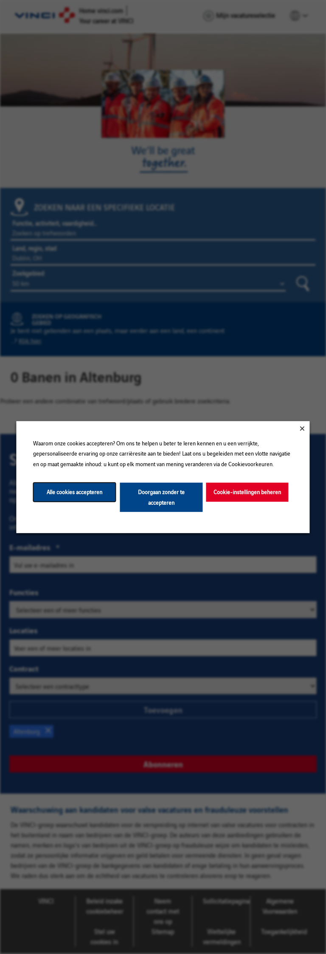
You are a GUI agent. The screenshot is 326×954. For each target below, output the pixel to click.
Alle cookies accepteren (74, 492)
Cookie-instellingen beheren (247, 492)
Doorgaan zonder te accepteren (161, 497)
